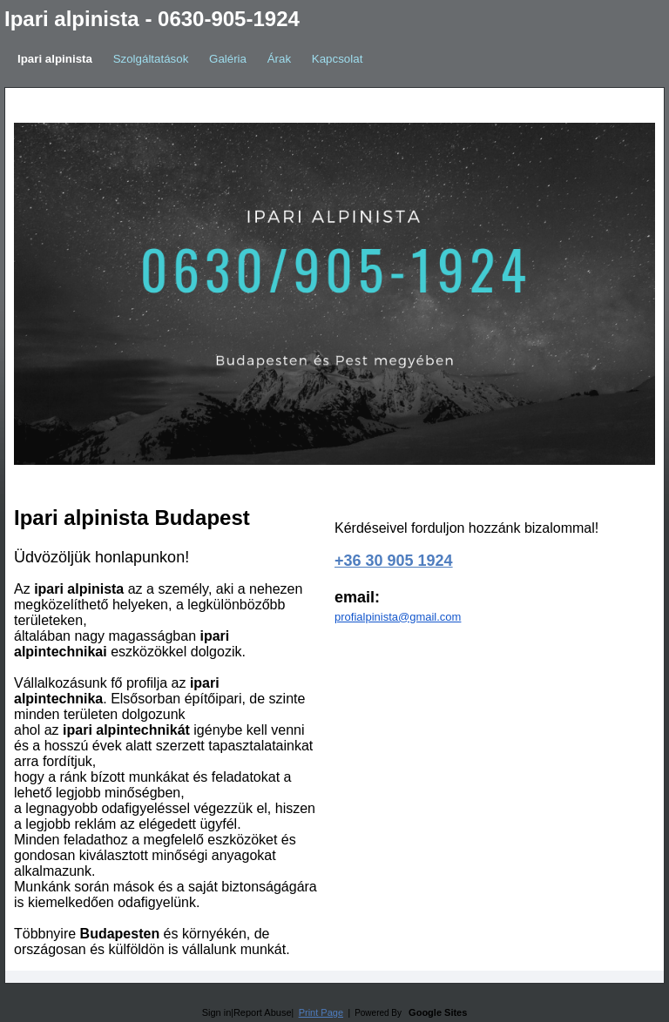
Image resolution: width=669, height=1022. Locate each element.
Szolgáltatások (151, 58)
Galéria (228, 58)
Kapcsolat (337, 58)
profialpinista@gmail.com (397, 616)
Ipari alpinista (54, 58)
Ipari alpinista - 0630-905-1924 (152, 18)
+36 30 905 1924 (393, 560)
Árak (279, 58)
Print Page (321, 1012)
